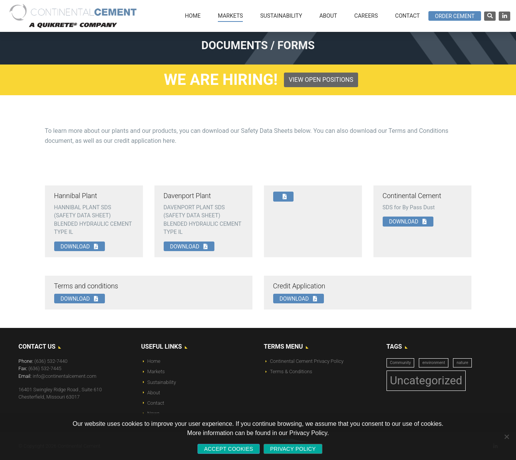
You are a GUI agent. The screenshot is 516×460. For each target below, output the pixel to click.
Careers (366, 16)
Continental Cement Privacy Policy (307, 361)
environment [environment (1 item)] (433, 362)
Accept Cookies (228, 449)
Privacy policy (293, 449)
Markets (156, 371)
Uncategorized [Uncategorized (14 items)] (426, 380)
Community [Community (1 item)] (400, 362)
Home (153, 361)
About (153, 392)
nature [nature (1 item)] (462, 362)
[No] (506, 436)
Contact (155, 403)
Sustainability (161, 382)
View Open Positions (321, 79)
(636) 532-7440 (51, 361)
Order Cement (455, 16)
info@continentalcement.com (64, 376)
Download (80, 246)
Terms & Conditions (291, 371)
